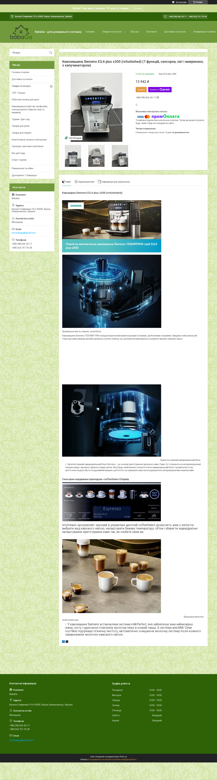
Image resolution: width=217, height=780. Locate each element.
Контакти (152, 31)
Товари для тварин (21, 133)
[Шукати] (50, 52)
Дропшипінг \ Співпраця (24, 175)
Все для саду (18, 153)
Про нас (135, 31)
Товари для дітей (20, 126)
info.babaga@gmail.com (24, 233)
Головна (89, 31)
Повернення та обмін (22, 168)
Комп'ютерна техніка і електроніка (29, 139)
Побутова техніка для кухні (25, 99)
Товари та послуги (111, 31)
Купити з (160, 89)
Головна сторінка (20, 72)
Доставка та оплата (175, 31)
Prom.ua (123, 757)
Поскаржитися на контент (100, 759)
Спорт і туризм (19, 160)
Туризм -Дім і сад (21, 119)
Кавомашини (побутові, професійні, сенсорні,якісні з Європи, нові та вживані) (30, 109)
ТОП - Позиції (18, 93)
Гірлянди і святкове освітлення (27, 146)
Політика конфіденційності (124, 759)
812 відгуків (181, 2)
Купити (138, 8)
